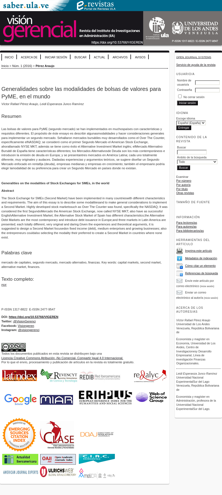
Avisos (140, 57)
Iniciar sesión (56, 57)
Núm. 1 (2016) (22, 66)
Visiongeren (26, 325)
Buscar (80, 57)
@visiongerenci (28, 330)
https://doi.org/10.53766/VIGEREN (33, 317)
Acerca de (29, 57)
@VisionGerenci (24, 321)
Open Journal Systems (193, 57)
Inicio (9, 57)
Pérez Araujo (45, 66)
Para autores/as (186, 226)
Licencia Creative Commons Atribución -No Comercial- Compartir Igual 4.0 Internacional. (62, 358)
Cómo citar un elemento (200, 265)
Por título (182, 189)
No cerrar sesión (194, 97)
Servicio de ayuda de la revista (196, 64)
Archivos (120, 57)
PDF (4, 284)
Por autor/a (183, 184)
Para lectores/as (186, 222)
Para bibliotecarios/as (190, 230)
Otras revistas (185, 193)
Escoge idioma (185, 118)
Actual (99, 57)
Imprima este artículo (198, 250)
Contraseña (184, 89)
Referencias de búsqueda (201, 273)
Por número (183, 180)
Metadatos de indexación (201, 258)
